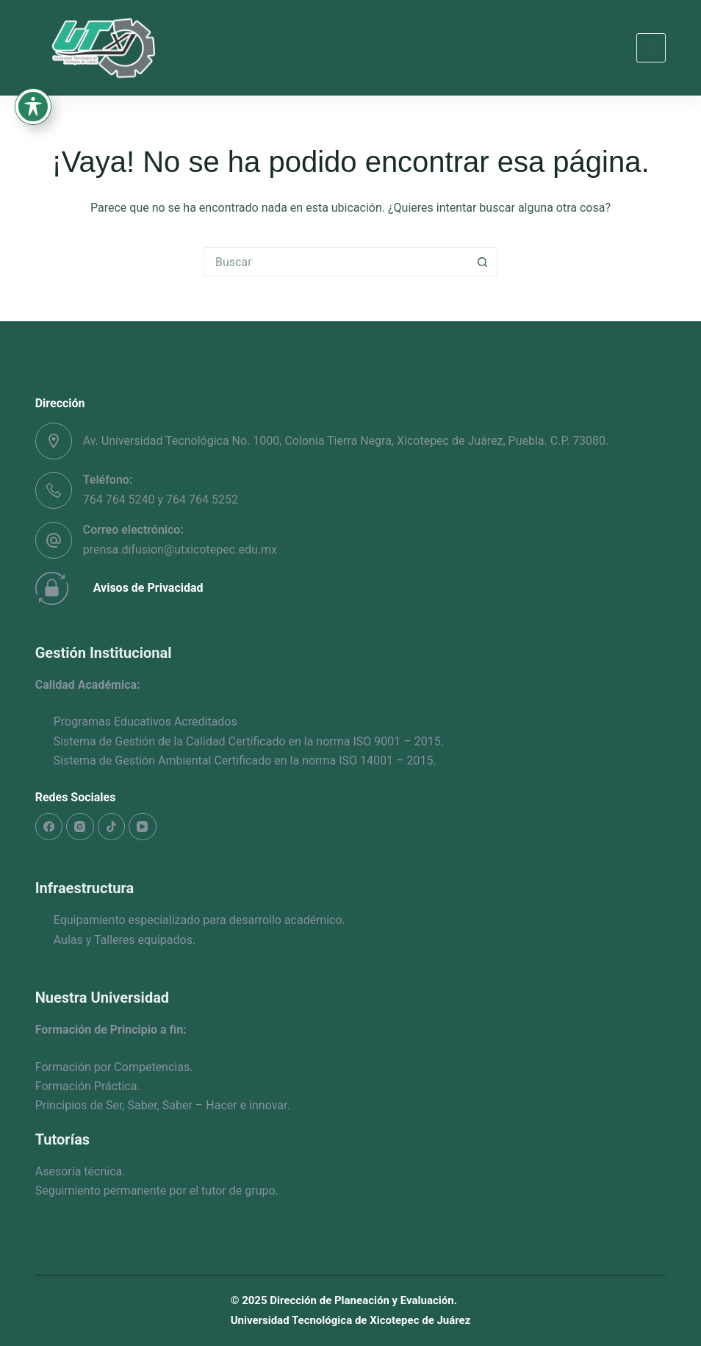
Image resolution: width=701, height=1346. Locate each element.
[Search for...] (336, 261)
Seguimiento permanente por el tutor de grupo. (156, 1191)
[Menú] (651, 47)
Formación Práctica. (87, 1086)
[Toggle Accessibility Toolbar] (33, 70)
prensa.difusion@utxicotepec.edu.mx (180, 549)
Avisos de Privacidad (148, 588)
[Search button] (482, 261)
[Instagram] (80, 827)
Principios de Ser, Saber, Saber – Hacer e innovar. (162, 1105)
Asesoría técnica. (80, 1171)
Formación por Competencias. (114, 1067)
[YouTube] (143, 827)
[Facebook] (49, 827)
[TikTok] (112, 827)
